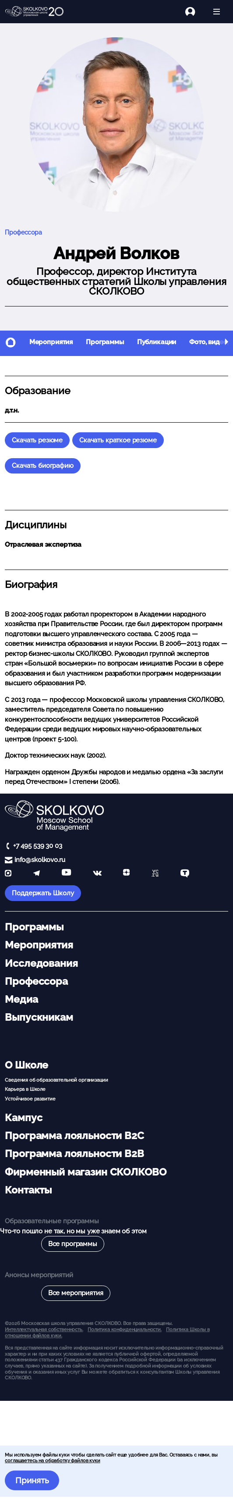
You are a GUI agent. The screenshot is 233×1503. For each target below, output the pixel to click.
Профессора (23, 232)
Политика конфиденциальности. (125, 1329)
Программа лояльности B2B (74, 1153)
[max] (8, 874)
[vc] (155, 874)
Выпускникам (39, 1017)
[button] (226, 343)
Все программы (72, 1244)
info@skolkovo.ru (39, 860)
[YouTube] (66, 874)
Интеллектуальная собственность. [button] (44, 1329)
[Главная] (34, 12)
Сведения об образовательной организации (56, 1080)
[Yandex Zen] (126, 874)
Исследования (41, 963)
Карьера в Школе (25, 1089)
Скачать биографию (42, 466)
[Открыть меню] (216, 11)
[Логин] (195, 12)
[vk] (97, 874)
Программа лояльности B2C (74, 1135)
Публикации (157, 342)
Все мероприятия (75, 1293)
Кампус (23, 1117)
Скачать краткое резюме (118, 440)
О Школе (26, 1065)
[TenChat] (184, 874)
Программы (105, 342)
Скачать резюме (37, 440)
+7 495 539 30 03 (37, 846)
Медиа (21, 999)
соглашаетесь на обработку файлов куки (52, 1460)
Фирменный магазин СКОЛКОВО (85, 1172)
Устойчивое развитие (30, 1098)
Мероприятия (51, 342)
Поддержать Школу (43, 893)
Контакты (28, 1190)
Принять (32, 1480)
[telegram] (36, 874)
